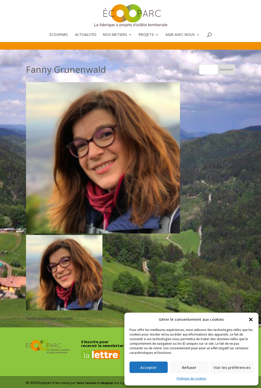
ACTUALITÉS (85, 35)
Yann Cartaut (86, 383)
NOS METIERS (115, 35)
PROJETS (146, 35)
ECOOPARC (58, 35)
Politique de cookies (191, 378)
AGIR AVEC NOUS (180, 35)
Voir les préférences (232, 367)
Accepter (148, 367)
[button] (250, 319)
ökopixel (107, 383)
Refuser (189, 367)
